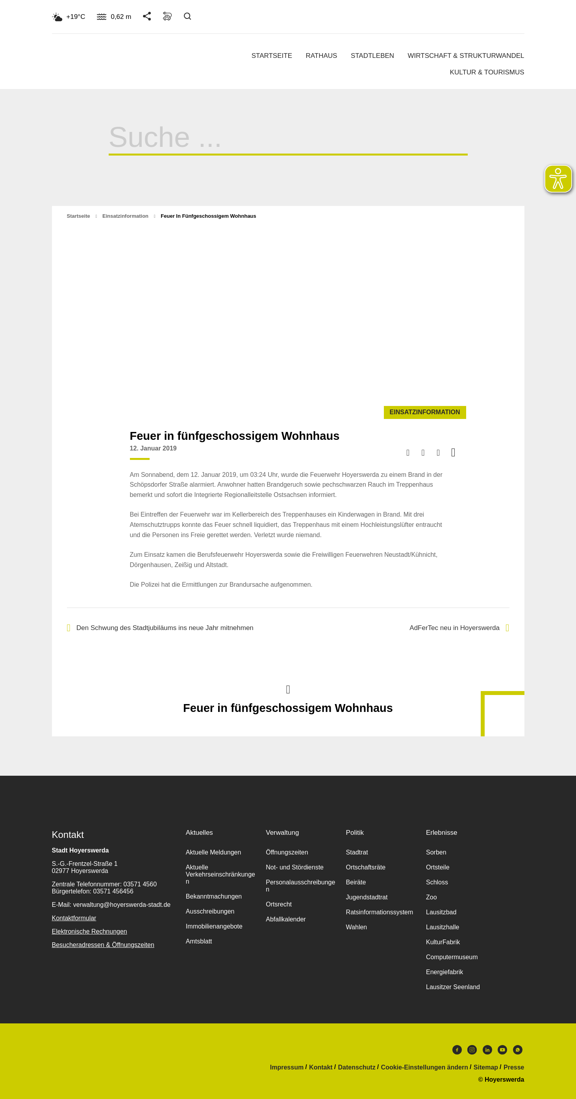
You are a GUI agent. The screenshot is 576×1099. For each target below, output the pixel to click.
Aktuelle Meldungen (213, 852)
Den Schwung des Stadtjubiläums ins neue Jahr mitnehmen (160, 628)
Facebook (457, 1050)
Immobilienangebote (214, 926)
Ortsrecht (279, 904)
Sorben (436, 852)
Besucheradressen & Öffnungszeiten (103, 944)
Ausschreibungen (210, 911)
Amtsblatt (199, 941)
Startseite (272, 55)
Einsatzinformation (125, 216)
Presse (514, 1067)
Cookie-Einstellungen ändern (424, 1067)
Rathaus (321, 55)
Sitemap (486, 1067)
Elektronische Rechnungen (89, 931)
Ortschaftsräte (365, 867)
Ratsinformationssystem (379, 912)
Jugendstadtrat (367, 897)
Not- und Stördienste (295, 867)
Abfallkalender (286, 919)
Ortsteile (438, 867)
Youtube (502, 1050)
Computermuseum (452, 957)
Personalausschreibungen (300, 886)
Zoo (431, 897)
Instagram (472, 1050)
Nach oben (288, 688)
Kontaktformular (74, 918)
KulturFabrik (443, 942)
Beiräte (356, 882)
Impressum (287, 1067)
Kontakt (321, 1067)
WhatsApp (517, 1050)
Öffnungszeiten (287, 852)
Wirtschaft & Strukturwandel (466, 55)
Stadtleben (372, 55)
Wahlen (356, 927)
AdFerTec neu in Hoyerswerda (459, 628)
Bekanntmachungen (214, 896)
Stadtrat (357, 852)
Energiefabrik (444, 972)
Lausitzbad (441, 912)
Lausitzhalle (442, 927)
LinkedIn (487, 1050)
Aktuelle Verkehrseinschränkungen (220, 874)
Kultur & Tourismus (487, 72)
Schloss (437, 882)
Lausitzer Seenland (453, 987)
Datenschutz (357, 1067)
